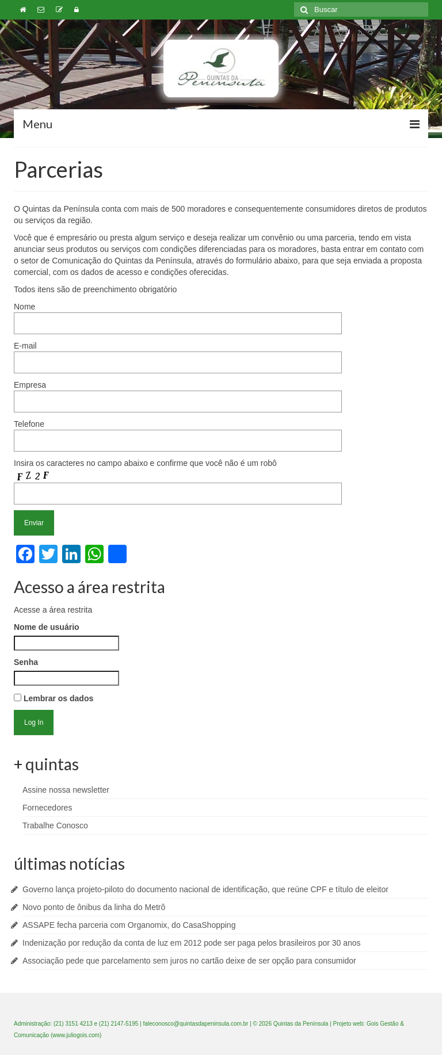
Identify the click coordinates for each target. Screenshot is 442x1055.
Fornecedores (47, 807)
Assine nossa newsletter (65, 789)
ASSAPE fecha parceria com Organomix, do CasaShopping (128, 925)
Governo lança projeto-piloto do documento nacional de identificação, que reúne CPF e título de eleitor (205, 889)
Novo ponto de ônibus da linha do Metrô (93, 907)
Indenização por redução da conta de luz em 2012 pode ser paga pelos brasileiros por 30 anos (191, 942)
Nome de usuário (46, 627)
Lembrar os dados (53, 698)
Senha (26, 662)
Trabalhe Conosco (55, 825)
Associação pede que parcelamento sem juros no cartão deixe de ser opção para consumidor (189, 960)
